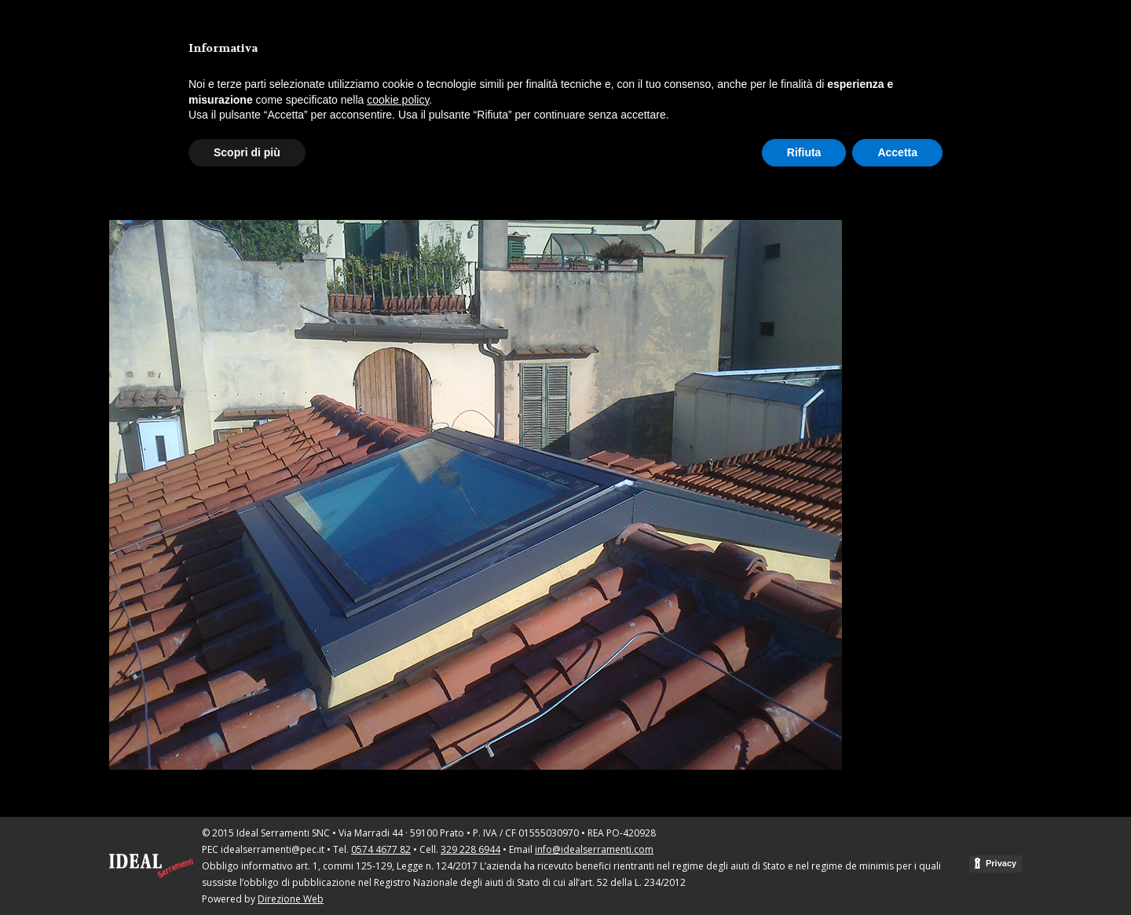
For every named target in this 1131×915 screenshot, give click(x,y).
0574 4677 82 (381, 849)
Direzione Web (291, 899)
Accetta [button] (897, 152)
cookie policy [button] (398, 99)
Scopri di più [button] (247, 152)
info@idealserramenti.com (594, 849)
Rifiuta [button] (804, 152)
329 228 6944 (470, 849)
